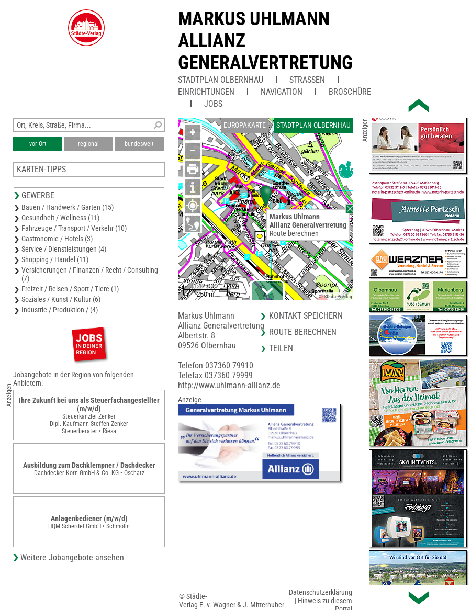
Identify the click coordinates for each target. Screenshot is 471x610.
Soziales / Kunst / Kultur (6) (60, 299)
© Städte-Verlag (335, 296)
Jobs (213, 104)
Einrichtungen (206, 92)
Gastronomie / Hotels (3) (57, 238)
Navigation (281, 92)
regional (88, 144)
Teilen (281, 348)
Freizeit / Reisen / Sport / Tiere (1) (70, 289)
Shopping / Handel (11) (54, 259)
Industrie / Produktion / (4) (59, 310)
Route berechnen (294, 233)
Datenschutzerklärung (320, 592)
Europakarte (244, 125)
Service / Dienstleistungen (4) (63, 249)
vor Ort (38, 144)
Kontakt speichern (306, 316)
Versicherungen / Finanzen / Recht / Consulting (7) (89, 274)
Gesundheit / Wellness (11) (60, 217)
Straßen (307, 80)
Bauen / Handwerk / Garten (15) (67, 207)
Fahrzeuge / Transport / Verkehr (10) (74, 228)
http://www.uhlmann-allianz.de (229, 385)
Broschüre (350, 92)
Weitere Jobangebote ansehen (72, 557)
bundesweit (139, 144)
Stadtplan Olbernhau (220, 80)
